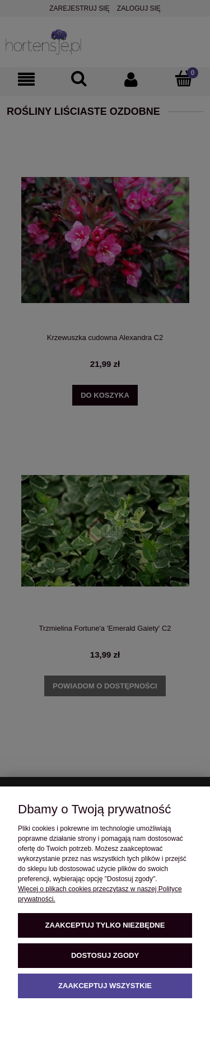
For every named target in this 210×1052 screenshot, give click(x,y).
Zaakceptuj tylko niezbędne (105, 925)
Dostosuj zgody (105, 955)
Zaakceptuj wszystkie (105, 985)
